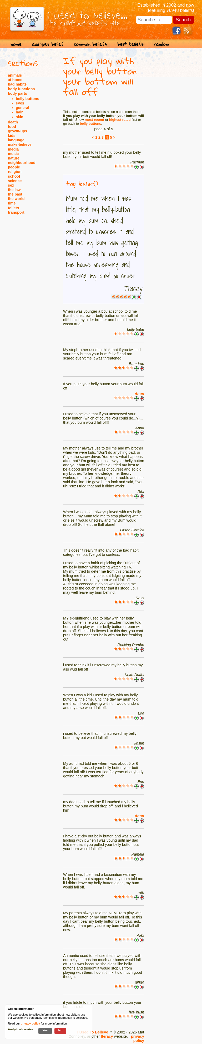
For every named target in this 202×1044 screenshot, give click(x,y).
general (22, 108)
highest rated (120, 120)
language (16, 140)
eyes (20, 103)
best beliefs (130, 44)
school (14, 176)
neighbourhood (22, 163)
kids (12, 135)
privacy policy (137, 1038)
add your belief (48, 44)
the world (16, 199)
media (13, 149)
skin (19, 117)
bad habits (17, 84)
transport (16, 212)
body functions (21, 89)
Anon (139, 394)
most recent (94, 120)
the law (14, 190)
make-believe (20, 144)
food (12, 126)
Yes (45, 1030)
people (14, 167)
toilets (13, 208)
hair (19, 112)
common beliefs (90, 44)
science (15, 181)
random (161, 44)
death (13, 122)
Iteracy (107, 1036)
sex (11, 185)
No (60, 1030)
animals (15, 75)
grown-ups (17, 131)
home (16, 44)
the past (15, 194)
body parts (17, 93)
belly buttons (27, 99)
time (12, 203)
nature (13, 158)
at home (15, 80)
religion (15, 171)
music (13, 154)
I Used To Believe (92, 1032)
